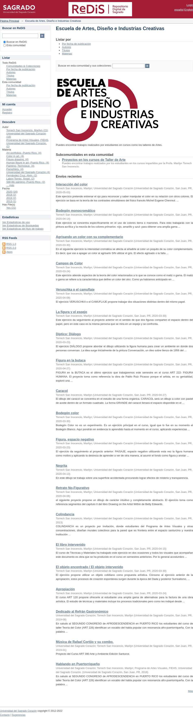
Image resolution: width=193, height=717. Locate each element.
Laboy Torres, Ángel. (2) (20, 178)
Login (189, 5)
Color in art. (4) (15, 156)
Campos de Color (69, 263)
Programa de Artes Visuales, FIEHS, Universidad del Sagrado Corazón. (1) (27, 143)
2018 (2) (11, 194)
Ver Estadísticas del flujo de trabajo (22, 228)
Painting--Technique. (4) (20, 165)
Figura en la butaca (71, 360)
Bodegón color (67, 413)
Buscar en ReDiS (15, 41)
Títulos (66, 50)
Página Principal (9, 20)
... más (10, 185)
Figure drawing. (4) (17, 159)
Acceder (7, 109)
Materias (67, 53)
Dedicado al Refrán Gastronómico (82, 611)
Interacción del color (72, 184)
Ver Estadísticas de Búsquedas (20, 225)
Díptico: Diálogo (68, 334)
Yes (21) (11, 207)
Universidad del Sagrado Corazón (18, 710)
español (179, 9)
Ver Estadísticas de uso (16, 222)
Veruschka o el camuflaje (75, 289)
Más (190, 691)
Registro (7, 112)
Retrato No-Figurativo (72, 488)
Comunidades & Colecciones (23, 66)
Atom (9, 251)
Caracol (62, 391)
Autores (66, 47)
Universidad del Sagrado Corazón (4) (28, 172)
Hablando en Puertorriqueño (78, 664)
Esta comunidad (14, 45)
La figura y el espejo (71, 312)
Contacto (5, 715)
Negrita (61, 465)
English (188, 9)
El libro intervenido (70, 544)
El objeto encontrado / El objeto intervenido (89, 567)
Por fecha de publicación (76, 43)
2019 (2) (11, 198)
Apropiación (65, 589)
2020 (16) (12, 191)
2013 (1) (11, 201)
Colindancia (65, 514)
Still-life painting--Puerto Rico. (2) (25, 181)
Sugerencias (18, 715)
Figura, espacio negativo (75, 439)
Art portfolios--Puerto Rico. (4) (23, 152)
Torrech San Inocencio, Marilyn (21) (27, 130)
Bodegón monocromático (75, 210)
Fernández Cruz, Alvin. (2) (21, 175)
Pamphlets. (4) (15, 169)
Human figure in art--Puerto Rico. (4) (27, 162)
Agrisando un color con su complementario (89, 237)
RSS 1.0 (11, 244)
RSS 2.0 (11, 247)
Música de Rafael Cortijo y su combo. (85, 642)
